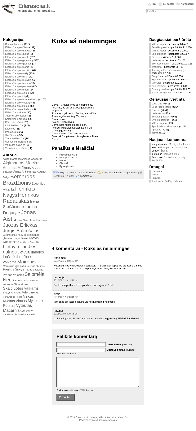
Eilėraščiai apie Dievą (17, 47)
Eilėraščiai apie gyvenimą (19, 60)
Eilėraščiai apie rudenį (17, 89)
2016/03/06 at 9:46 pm (66, 313)
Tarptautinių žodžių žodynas (167, 181)
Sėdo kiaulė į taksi (161, 106)
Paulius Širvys (13, 269)
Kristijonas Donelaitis (29, 242)
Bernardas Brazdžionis (19, 179)
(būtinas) (119, 344)
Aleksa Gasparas (32, 158)
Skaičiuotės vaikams (21, 288)
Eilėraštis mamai (161, 63)
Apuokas (156, 129)
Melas (62, 160)
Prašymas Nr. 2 (68, 154)
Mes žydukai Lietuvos (180, 144)
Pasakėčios (11, 131)
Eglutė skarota (159, 79)
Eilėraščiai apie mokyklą (18, 79)
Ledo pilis (157, 103)
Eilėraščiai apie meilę (16, 73)
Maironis (26, 261)
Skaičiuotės (11, 135)
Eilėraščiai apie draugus (18, 50)
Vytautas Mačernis (17, 308)
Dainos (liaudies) (14, 44)
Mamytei (156, 82)
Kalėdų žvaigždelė (162, 92)
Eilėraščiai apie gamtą (17, 57)
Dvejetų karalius (160, 89)
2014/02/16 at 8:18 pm (66, 260)
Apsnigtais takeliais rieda (165, 126)
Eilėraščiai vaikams (15, 112)
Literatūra (157, 171)
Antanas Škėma (87, 172)
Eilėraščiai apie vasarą (17, 102)
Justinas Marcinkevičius (15, 235)
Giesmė (63, 163)
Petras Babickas (34, 269)
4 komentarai (85, 175)
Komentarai (187, 3)
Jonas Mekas (23, 220)
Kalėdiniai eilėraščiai (16, 118)
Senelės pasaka (160, 47)
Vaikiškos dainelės (15, 144)
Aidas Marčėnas (12, 158)
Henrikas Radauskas (21, 198)
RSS (153, 3)
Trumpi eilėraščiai (14, 138)
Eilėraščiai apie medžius (18, 70)
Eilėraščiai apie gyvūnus (18, 63)
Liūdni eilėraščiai (14, 125)
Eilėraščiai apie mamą (17, 66)
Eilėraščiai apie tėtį (15, 96)
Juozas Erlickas (20, 225)
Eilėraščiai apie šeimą (17, 92)
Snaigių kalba (159, 53)
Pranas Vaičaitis (13, 274)
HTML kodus (86, 396)
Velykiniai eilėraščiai (16, 148)
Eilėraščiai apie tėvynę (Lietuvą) (22, 99)
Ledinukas (157, 60)
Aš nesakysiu (159, 86)
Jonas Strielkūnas (38, 220)
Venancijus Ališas (12, 296)
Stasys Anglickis (12, 292)
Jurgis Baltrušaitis (21, 230)
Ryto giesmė (66, 166)
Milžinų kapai (159, 44)
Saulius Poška (22, 280)
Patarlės (156, 177)
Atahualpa (111, 425)
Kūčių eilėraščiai (14, 122)
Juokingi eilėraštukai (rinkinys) (168, 70)
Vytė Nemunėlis (26, 314)
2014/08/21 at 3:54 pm (66, 280)
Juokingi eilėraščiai (15, 115)
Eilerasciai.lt (34, 6)
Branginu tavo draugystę (173, 147)
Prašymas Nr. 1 (68, 157)
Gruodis (156, 110)
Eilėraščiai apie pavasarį (18, 86)
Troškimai (157, 66)
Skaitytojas (21, 284)
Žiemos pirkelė (171, 153)
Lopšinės (10, 128)
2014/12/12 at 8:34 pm (66, 297)
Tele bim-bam (31, 292)
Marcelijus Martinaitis (14, 266)
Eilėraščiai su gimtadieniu (19, 109)
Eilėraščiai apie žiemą (17, 105)
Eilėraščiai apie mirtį (16, 76)
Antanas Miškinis (17, 167)
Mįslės (155, 174)
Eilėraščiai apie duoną (17, 53)
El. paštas (169, 3)
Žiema (155, 57)
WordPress (98, 425)
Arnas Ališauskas (24, 171)
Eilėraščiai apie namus (17, 83)
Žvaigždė (157, 76)
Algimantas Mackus (22, 162)
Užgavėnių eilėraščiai (16, 141)
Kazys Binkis (20, 238)
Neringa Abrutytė (35, 266)
